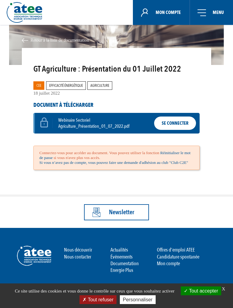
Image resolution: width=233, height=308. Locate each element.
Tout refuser (98, 299)
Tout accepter (201, 290)
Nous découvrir (78, 250)
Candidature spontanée (178, 257)
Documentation (124, 263)
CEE (38, 85)
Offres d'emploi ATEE (176, 250)
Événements (121, 257)
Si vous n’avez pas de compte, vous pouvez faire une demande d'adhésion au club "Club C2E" (113, 162)
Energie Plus (121, 270)
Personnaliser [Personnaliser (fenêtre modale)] (138, 299)
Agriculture (99, 85)
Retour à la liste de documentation (59, 40)
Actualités (119, 250)
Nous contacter (77, 257)
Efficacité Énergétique (66, 85)
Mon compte (168, 263)
